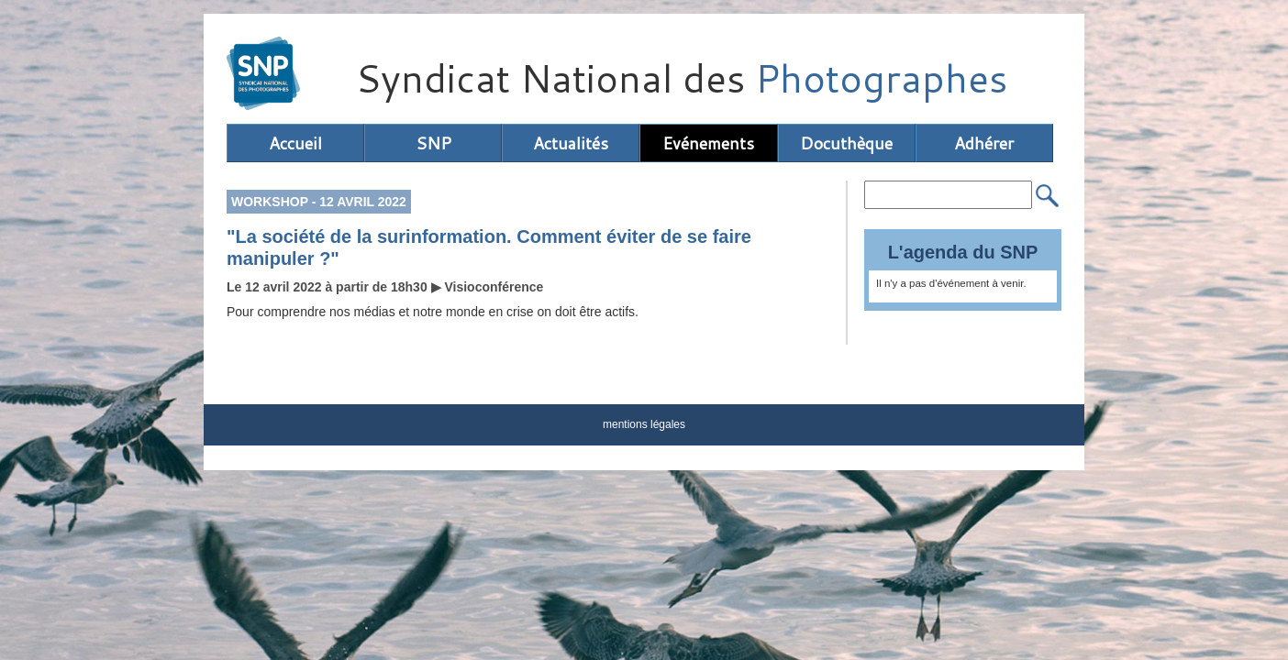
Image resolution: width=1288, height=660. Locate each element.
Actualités (570, 143)
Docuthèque (846, 143)
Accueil (295, 143)
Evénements (708, 143)
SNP (433, 143)
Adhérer (984, 143)
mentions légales (644, 424)
